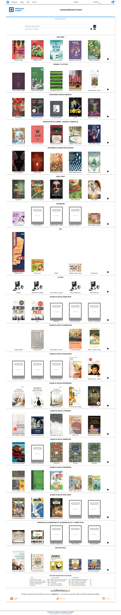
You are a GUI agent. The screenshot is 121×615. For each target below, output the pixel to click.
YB (87, 2)
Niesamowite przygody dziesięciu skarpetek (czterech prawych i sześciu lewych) (45, 582)
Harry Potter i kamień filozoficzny (36, 583)
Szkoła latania (32, 585)
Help (28, 2)
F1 (103, 2)
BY (91, 2)
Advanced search (29, 29)
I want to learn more (54, 613)
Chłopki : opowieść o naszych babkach (79, 582)
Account (34, 2)
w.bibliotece (55, 594)
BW (84, 2)
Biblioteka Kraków (60, 19)
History (22, 2)
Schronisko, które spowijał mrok (57, 585)
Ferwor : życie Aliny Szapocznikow (78, 583)
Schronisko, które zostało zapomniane (79, 585)
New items (14, 2)
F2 (107, 2)
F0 (100, 2)
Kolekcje (36, 29)
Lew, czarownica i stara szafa (35, 579)
